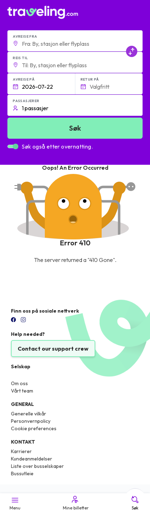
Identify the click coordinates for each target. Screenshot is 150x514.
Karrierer (21, 451)
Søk (135, 502)
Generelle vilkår (28, 413)
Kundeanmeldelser (31, 459)
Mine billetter (75, 502)
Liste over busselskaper (37, 466)
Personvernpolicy (30, 421)
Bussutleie (22, 473)
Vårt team (22, 391)
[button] (75, 40)
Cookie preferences (33, 428)
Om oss (19, 383)
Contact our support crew (53, 348)
